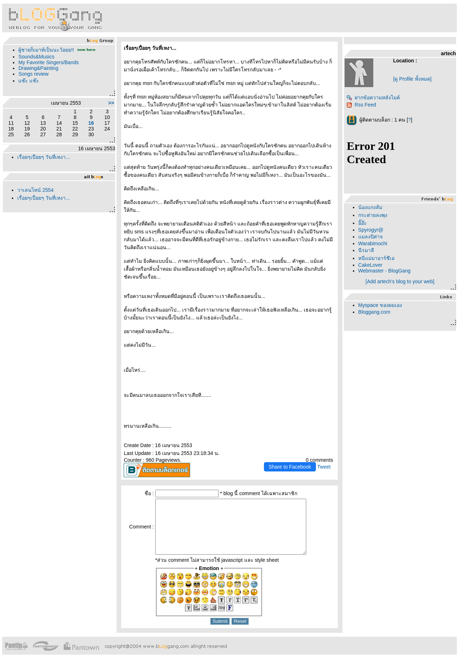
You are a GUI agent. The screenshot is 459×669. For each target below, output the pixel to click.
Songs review (33, 74)
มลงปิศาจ (370, 236)
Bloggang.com (374, 312)
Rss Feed (361, 105)
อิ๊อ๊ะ (362, 223)
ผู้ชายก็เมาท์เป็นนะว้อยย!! (46, 50)
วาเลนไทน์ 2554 (35, 190)
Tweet (324, 467)
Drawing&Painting (38, 68)
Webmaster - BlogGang (384, 271)
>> (111, 103)
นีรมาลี (366, 250)
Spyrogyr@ (370, 230)
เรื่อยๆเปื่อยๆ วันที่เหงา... (43, 157)
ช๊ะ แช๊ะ (28, 81)
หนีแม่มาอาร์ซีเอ (376, 258)
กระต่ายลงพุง (372, 215)
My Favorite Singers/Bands (48, 62)
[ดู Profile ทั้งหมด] (412, 79)
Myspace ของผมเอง (380, 305)
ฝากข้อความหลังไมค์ (373, 97)
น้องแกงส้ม (370, 207)
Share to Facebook (290, 467)
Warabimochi (372, 243)
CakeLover (370, 265)
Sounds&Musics (36, 57)
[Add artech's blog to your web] (399, 281)
